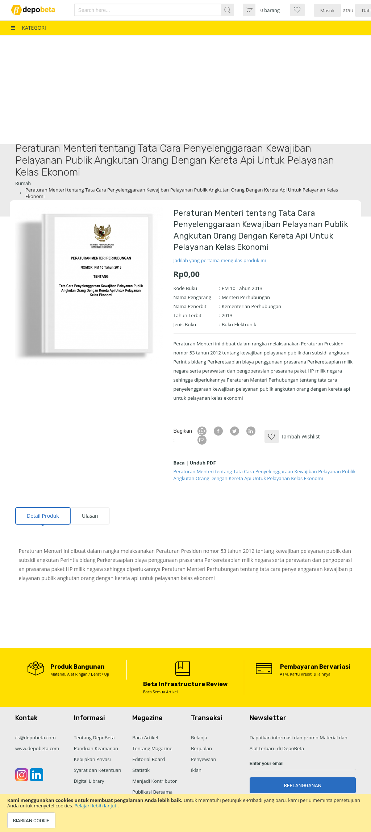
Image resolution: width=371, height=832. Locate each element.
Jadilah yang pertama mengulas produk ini (220, 260)
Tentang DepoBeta (94, 737)
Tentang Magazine (152, 748)
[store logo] (37, 10)
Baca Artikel (145, 737)
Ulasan (90, 515)
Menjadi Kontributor (154, 781)
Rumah (23, 183)
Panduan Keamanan (96, 748)
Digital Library (89, 781)
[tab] (43, 516)
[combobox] (142, 10)
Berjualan (201, 748)
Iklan (196, 770)
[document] (185, 813)
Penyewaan (203, 759)
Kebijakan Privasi (92, 759)
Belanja (199, 737)
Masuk (327, 10)
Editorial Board (148, 759)
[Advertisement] (185, 89)
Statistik (141, 770)
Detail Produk (43, 515)
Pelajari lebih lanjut (96, 805)
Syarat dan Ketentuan (97, 770)
